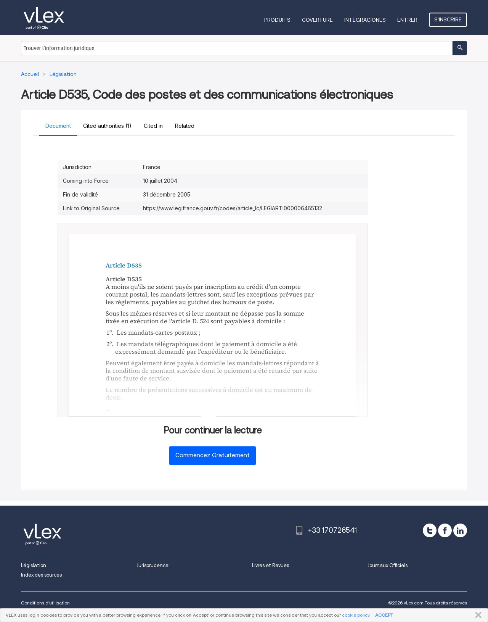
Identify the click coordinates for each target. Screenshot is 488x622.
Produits (277, 20)
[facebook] (445, 530)
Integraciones (365, 20)
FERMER (477, 615)
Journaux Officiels (388, 565)
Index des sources (41, 575)
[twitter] (430, 530)
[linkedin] (460, 530)
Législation (33, 565)
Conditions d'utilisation (45, 602)
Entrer (407, 20)
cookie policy (355, 614)
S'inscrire (448, 19)
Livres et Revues (270, 565)
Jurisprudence (152, 565)
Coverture (317, 20)
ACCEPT (384, 614)
